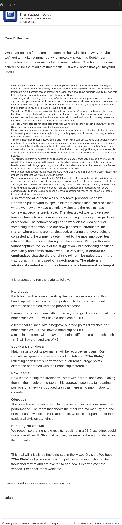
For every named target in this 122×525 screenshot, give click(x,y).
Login (11, 4)
